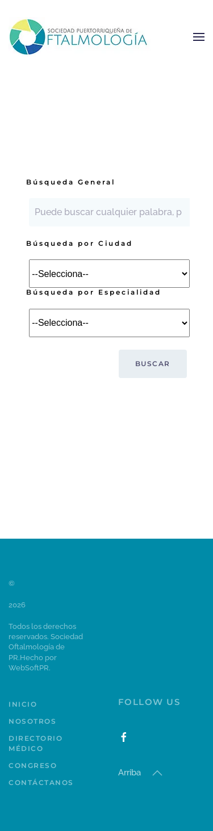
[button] (198, 37)
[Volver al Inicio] (80, 37)
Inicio (23, 704)
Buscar (152, 363)
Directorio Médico (35, 743)
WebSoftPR (29, 668)
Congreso (33, 765)
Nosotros (32, 721)
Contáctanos (41, 782)
